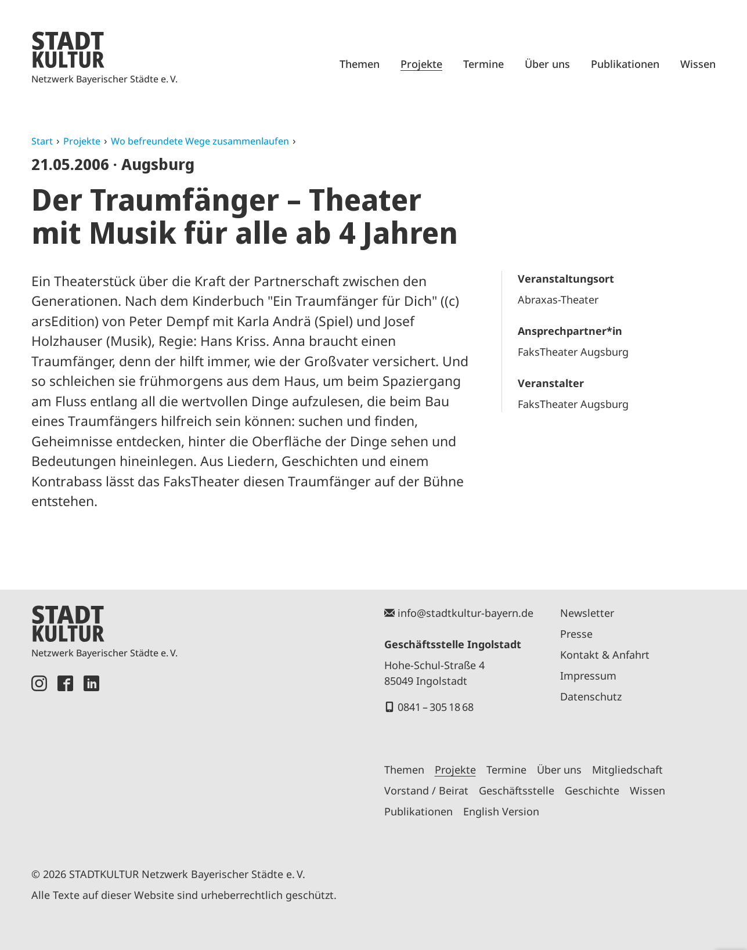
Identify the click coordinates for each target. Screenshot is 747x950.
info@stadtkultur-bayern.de (465, 613)
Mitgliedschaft (627, 769)
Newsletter (587, 613)
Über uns (547, 64)
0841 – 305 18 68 (436, 707)
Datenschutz (591, 696)
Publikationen (625, 64)
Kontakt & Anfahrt (604, 655)
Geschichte (592, 790)
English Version (501, 811)
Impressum (588, 675)
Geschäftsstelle (516, 790)
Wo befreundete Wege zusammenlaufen (200, 141)
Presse (576, 634)
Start (42, 141)
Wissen (698, 64)
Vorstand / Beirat (426, 790)
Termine (483, 64)
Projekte (421, 64)
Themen (360, 64)
